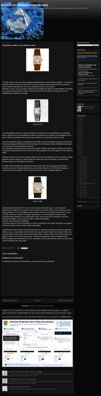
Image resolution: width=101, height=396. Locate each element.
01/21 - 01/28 (83, 192)
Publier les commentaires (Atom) (42, 306)
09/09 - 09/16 (83, 162)
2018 (80, 133)
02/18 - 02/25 (83, 187)
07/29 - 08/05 (83, 166)
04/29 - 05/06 (83, 173)
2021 (80, 127)
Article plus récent (9, 300)
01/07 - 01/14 (83, 196)
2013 (80, 143)
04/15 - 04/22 (83, 175)
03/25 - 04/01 (83, 177)
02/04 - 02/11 (83, 188)
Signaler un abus (82, 201)
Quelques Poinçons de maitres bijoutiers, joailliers (25, 372)
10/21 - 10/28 (83, 160)
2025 (80, 119)
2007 (80, 154)
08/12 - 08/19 (83, 164)
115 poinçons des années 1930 (19, 387)
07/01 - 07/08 (83, 168)
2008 (80, 152)
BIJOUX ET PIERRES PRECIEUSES (24, 5)
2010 (80, 148)
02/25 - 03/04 (83, 181)
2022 (80, 125)
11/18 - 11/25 (83, 156)
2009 (80, 150)
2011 (80, 147)
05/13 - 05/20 (83, 171)
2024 (80, 121)
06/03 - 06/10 (83, 170)
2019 (80, 131)
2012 (80, 145)
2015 (80, 139)
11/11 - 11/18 (83, 158)
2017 (80, 135)
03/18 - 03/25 (83, 179)
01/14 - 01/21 (83, 194)
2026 (80, 118)
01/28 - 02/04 (83, 190)
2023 (80, 123)
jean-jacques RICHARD (88, 106)
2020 (80, 129)
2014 (80, 141)
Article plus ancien (65, 300)
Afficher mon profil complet (88, 108)
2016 (80, 137)
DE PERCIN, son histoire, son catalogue (22, 379)
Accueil (37, 300)
